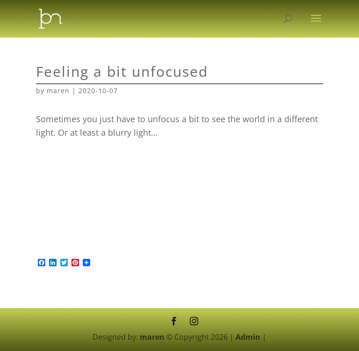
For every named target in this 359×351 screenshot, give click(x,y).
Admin (248, 337)
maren (58, 90)
